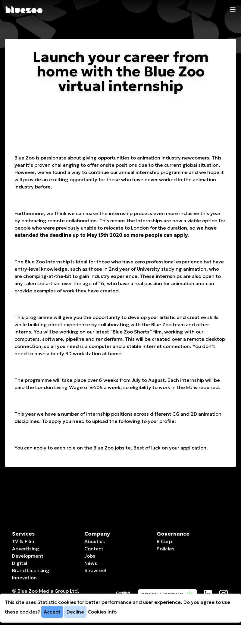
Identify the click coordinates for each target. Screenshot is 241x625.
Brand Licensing (30, 570)
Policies (165, 549)
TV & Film (23, 541)
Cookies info (102, 612)
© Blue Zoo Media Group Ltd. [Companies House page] (45, 591)
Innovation (24, 578)
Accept (52, 612)
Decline (75, 612)
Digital (19, 563)
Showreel (95, 570)
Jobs (89, 556)
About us (94, 541)
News (90, 563)
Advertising (25, 549)
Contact (93, 549)
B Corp (164, 541)
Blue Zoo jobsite (112, 448)
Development (27, 556)
